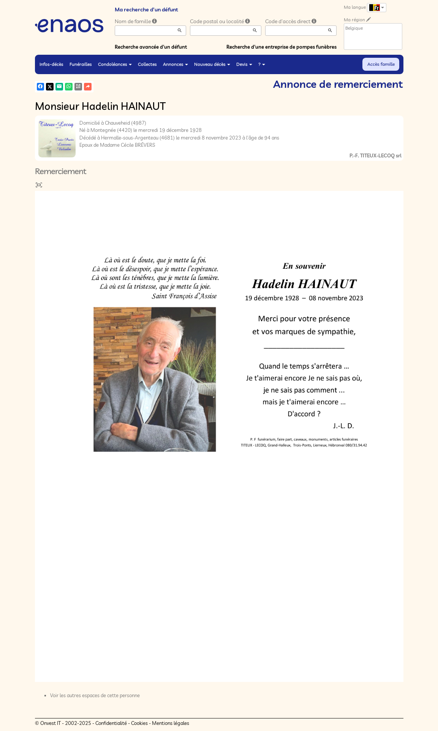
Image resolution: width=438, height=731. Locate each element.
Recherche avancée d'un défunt (151, 47)
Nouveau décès (212, 64)
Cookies (139, 723)
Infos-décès (51, 64)
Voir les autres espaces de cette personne (95, 695)
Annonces (175, 64)
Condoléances (115, 64)
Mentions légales (170, 723)
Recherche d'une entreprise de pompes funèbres (281, 47)
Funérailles (81, 64)
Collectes (147, 64)
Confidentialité (111, 723)
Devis (244, 64)
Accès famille (381, 64)
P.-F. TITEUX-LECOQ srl (375, 155)
